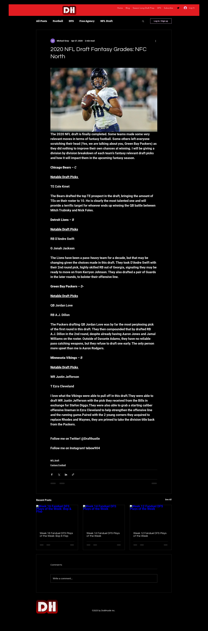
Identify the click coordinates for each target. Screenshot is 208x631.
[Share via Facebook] (51, 474)
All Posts (41, 21)
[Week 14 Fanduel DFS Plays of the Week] (104, 516)
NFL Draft (106, 21)
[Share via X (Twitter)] (58, 474)
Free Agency (87, 21)
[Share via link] (73, 474)
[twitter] (178, 7)
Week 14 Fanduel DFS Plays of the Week (103, 534)
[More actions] (155, 41)
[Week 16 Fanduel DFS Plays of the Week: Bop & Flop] (57, 516)
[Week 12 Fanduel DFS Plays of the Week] (150, 516)
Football (58, 21)
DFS (71, 21)
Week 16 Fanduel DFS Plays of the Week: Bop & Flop (56, 534)
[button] (143, 21)
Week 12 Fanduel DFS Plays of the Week (150, 534)
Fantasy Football (58, 465)
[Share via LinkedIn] (66, 474)
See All (168, 499)
